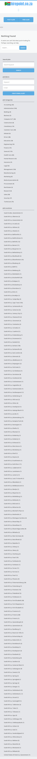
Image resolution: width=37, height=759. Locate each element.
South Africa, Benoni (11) (11, 245)
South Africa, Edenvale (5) (12, 356)
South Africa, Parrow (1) (11, 572)
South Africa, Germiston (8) (12, 374)
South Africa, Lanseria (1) (12, 475)
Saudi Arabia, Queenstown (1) (13, 213)
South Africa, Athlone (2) (11, 227)
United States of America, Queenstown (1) (17, 755)
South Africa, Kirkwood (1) (12, 442)
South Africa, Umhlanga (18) (13, 719)
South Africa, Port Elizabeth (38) (14, 600)
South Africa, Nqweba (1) (12, 543)
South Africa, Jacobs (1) (11, 414)
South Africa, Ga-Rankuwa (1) (13, 371)
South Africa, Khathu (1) (11, 428)
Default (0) (7, 133)
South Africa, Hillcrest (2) (12, 399)
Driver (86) (7, 137)
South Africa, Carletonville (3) (13, 306)
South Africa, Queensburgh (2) (13, 622)
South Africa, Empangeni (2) (12, 363)
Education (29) (8, 141)
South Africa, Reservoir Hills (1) (13, 633)
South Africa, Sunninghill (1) (13, 701)
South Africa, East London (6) (13, 353)
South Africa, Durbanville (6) (13, 349)
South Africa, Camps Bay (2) (12, 299)
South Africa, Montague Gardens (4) (15, 518)
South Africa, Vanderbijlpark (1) (14, 733)
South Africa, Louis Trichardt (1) (14, 478)
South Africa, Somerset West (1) (14, 665)
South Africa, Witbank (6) (11, 751)
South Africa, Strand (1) (11, 697)
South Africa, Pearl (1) (11, 575)
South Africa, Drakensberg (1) (13, 335)
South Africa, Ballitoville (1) (12, 234)
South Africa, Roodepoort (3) (13, 651)
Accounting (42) (9, 105)
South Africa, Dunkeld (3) (12, 342)
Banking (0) (7, 112)
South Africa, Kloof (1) (11, 453)
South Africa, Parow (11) (11, 568)
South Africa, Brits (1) (10, 292)
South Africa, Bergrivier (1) (12, 249)
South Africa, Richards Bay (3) (13, 636)
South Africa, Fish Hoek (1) (12, 367)
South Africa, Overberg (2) (12, 554)
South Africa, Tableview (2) (12, 704)
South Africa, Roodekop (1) (12, 647)
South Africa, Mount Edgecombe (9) (15, 529)
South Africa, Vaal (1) (10, 730)
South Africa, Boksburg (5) (12, 270)
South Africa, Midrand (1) (12, 504)
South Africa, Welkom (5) (11, 740)
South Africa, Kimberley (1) (12, 435)
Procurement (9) (9, 184)
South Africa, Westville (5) (12, 744)
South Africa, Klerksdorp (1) (12, 450)
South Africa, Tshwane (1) (12, 712)
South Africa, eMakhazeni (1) (13, 360)
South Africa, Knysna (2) (11, 457)
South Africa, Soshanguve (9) (13, 669)
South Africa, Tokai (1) (11, 708)
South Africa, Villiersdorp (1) (13, 737)
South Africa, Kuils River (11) (13, 464)
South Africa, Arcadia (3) (11, 224)
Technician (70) (9, 202)
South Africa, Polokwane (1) (12, 597)
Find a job (25, 20)
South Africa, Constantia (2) (12, 324)
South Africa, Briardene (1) (12, 288)
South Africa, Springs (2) (11, 683)
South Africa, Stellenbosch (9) (13, 690)
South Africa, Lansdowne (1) (13, 471)
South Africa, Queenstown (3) (13, 625)
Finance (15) (7, 148)
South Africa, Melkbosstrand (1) (14, 486)
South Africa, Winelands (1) (12, 748)
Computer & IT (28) (10, 119)
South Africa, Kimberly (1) (12, 439)
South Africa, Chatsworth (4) (13, 317)
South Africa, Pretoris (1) (11, 618)
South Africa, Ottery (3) (11, 550)
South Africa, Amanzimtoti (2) (13, 220)
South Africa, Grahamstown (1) (13, 381)
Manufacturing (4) (9, 173)
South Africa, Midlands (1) (12, 500)
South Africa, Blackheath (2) (12, 256)
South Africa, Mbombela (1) (12, 482)
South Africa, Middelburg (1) (13, 496)
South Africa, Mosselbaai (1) (12, 525)
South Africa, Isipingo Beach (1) (13, 410)
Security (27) (8, 198)
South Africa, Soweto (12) (12, 672)
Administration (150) (10, 108)
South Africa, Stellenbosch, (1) (13, 694)
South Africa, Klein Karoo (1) (13, 446)
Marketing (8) (8, 176)
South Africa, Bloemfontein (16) (13, 259)
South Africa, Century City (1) (13, 313)
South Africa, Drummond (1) (12, 338)
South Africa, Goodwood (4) (12, 378)
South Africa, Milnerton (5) (12, 507)
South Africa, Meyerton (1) (12, 493)
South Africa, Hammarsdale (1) (13, 389)
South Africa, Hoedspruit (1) (12, 407)
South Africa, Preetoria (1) (12, 611)
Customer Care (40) (10, 130)
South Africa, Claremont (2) (12, 321)
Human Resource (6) (10, 158)
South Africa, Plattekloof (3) (12, 593)
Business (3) (7, 115)
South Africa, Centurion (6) (12, 310)
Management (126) (10, 169)
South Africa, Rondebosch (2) (13, 643)
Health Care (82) (9, 155)
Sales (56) (7, 194)
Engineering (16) (9, 144)
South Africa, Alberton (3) (12, 216)
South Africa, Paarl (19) (11, 557)
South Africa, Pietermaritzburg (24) (15, 582)
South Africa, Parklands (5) (12, 561)
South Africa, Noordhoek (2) (12, 539)
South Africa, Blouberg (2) (12, 263)
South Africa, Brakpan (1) (12, 281)
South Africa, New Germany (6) (13, 536)
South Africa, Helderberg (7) (13, 396)
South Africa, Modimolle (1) (12, 514)
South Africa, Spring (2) (11, 676)
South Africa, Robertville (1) (12, 640)
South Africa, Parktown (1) (12, 565)
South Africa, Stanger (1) (11, 686)
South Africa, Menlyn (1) (11, 489)
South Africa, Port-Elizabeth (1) (13, 608)
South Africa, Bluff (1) (10, 267)
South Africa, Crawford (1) (12, 331)
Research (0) (8, 191)
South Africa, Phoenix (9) (11, 579)
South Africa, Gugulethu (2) (12, 385)
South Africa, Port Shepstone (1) (14, 604)
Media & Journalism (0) (11, 180)
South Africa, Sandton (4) (12, 661)
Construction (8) (9, 123)
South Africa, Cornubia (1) (12, 328)
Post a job (11, 20)
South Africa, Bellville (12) (12, 242)
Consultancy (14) (9, 126)
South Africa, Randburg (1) (12, 629)
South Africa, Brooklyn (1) (12, 295)
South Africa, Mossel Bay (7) (12, 521)
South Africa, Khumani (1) (12, 432)
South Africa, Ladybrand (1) (12, 468)
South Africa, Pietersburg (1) (13, 586)
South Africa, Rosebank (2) (12, 654)
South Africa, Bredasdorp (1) (13, 285)
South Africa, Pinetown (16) (12, 590)
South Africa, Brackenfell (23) (13, 277)
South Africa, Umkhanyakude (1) (14, 722)
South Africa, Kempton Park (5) (13, 421)
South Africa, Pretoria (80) (12, 615)
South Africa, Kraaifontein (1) (13, 460)
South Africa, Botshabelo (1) (12, 274)
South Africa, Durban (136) (12, 346)
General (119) (8, 151)
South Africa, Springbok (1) (12, 679)
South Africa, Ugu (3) (10, 715)
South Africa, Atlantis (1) (11, 231)
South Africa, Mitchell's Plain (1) (14, 511)
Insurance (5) (8, 162)
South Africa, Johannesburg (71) (14, 417)
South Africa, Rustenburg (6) (13, 658)
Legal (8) (6, 166)
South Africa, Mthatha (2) (12, 532)
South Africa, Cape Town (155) (13, 303)
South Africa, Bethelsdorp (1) (13, 252)
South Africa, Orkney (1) (11, 547)
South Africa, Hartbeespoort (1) (14, 392)
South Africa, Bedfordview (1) (13, 238)
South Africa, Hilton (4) (11, 403)
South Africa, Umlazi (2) (11, 726)
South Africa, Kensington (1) (12, 425)
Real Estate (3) (8, 187)
